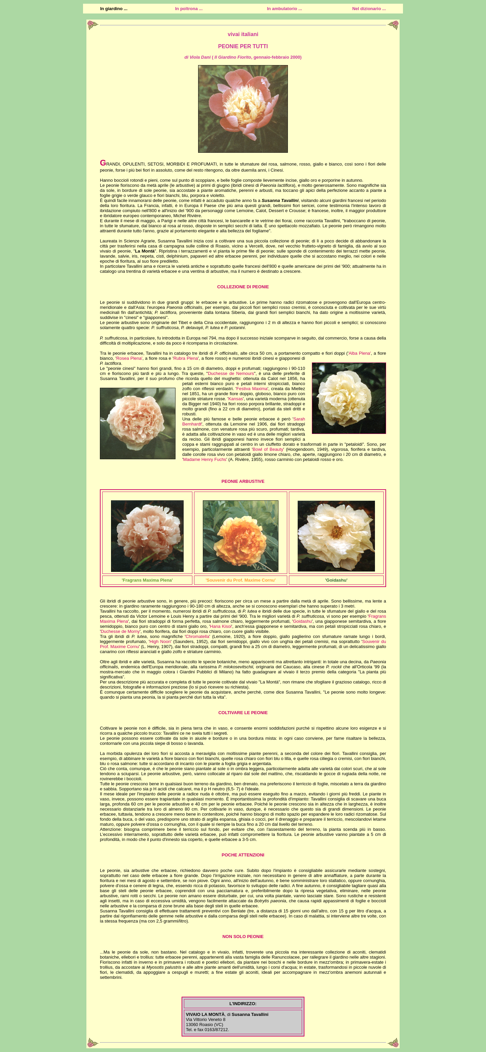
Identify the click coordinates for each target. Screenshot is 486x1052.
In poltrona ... (189, 8)
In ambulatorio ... (284, 8)
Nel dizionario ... (369, 8)
